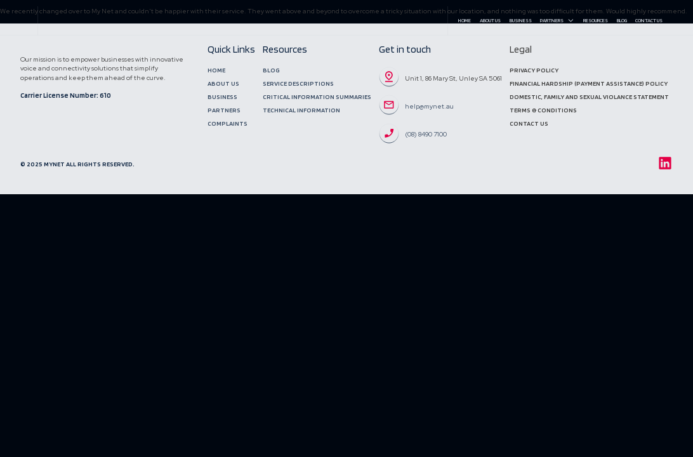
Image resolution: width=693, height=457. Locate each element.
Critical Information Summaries (317, 96)
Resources (595, 20)
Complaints (228, 123)
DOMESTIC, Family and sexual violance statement (589, 96)
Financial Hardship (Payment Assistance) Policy (589, 83)
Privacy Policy (534, 70)
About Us (490, 20)
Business (521, 20)
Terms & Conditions (543, 110)
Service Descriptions (298, 83)
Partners (557, 21)
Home (464, 20)
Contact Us (649, 20)
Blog (622, 20)
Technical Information (301, 110)
